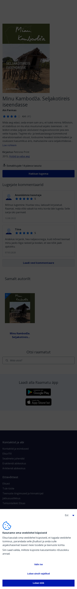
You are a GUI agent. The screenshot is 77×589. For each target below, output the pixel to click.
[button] (68, 515)
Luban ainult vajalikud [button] (38, 573)
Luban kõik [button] (38, 583)
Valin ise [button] (38, 564)
